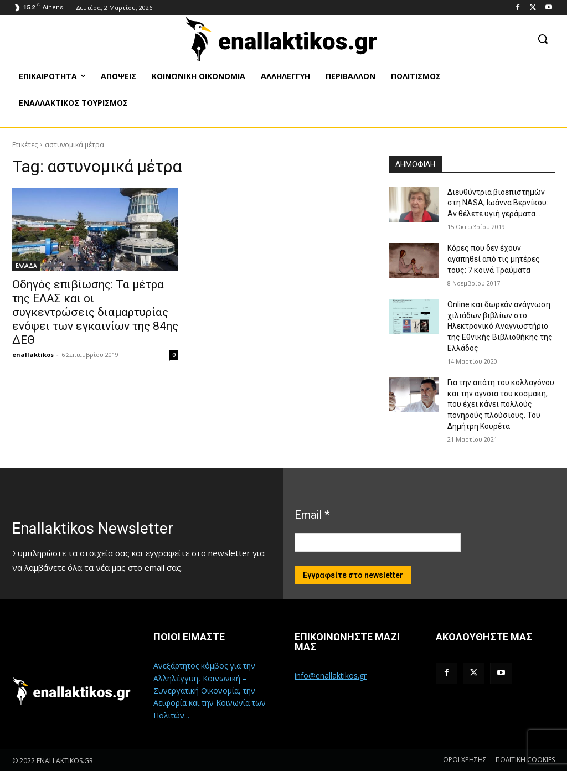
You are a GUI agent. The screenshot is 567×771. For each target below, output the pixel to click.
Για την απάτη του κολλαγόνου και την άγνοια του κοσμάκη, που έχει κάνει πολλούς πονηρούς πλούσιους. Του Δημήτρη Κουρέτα (500, 404)
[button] (542, 38)
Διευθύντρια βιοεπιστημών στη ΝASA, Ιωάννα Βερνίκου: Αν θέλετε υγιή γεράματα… (497, 203)
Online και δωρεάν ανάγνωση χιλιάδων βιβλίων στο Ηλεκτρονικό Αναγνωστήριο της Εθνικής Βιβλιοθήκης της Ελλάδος (500, 326)
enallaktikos (33, 354)
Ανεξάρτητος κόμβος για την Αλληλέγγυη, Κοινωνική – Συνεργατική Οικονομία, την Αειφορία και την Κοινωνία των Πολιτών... (209, 690)
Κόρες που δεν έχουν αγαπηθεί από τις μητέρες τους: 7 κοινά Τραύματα (493, 259)
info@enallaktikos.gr (331, 675)
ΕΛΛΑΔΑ (26, 266)
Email (312, 514)
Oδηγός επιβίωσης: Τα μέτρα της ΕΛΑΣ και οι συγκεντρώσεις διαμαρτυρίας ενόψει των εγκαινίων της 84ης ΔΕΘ (95, 312)
